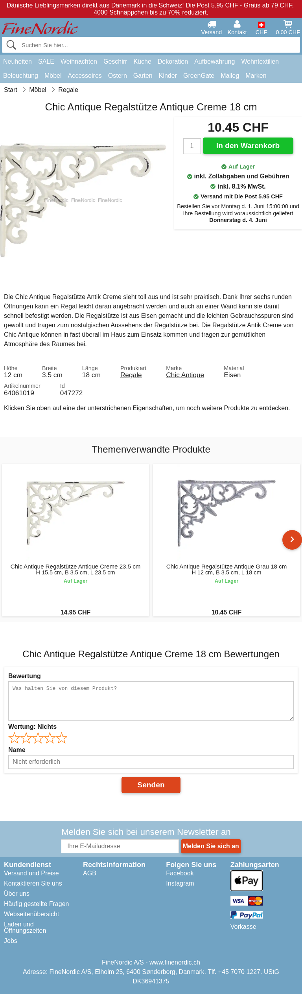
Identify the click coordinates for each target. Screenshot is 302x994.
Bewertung (24, 676)
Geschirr (115, 61)
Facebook (179, 873)
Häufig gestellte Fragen (36, 903)
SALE (46, 61)
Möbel (53, 75)
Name (17, 749)
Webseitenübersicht (31, 914)
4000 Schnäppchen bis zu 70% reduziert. (151, 12)
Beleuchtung (20, 75)
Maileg (230, 75)
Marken (255, 75)
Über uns (16, 893)
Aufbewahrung (214, 61)
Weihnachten (79, 61)
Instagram (180, 883)
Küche (142, 61)
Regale (131, 375)
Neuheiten (17, 61)
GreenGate (198, 75)
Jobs (10, 940)
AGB (89, 873)
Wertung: (32, 726)
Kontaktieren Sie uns (33, 883)
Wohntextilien (260, 61)
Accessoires (85, 75)
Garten (143, 75)
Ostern (117, 75)
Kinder (168, 75)
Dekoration (173, 61)
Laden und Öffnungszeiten (25, 927)
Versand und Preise (31, 873)
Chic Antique (185, 375)
